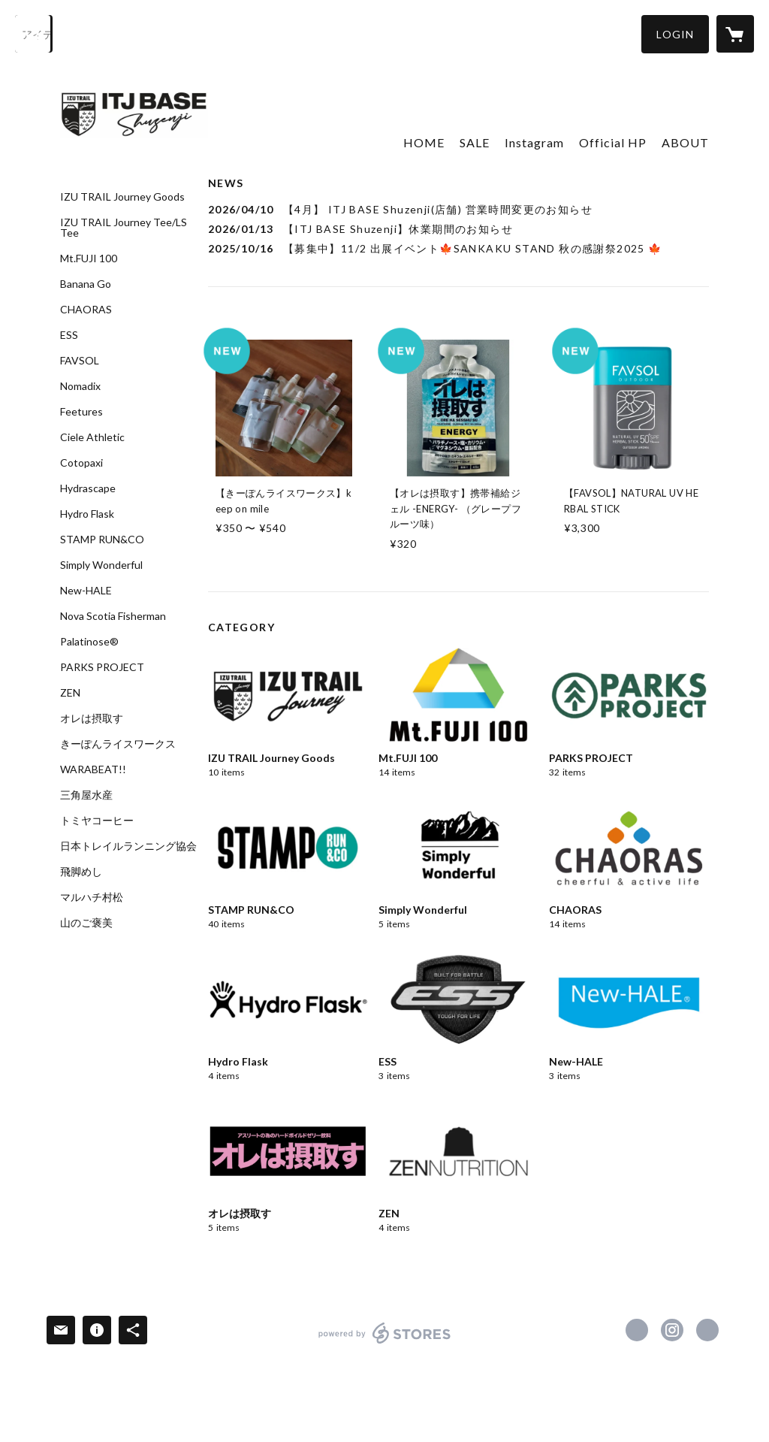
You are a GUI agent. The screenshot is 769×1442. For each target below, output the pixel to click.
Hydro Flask (87, 514)
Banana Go (85, 284)
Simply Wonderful (101, 565)
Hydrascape (88, 488)
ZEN (70, 693)
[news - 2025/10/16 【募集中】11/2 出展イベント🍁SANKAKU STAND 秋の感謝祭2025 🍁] (458, 248)
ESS (69, 335)
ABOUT (685, 142)
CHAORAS (86, 309)
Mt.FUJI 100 (88, 258)
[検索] (34, 34)
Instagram (534, 142)
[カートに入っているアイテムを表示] (735, 34)
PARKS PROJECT (102, 667)
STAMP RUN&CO (102, 539)
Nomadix (80, 386)
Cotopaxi (81, 463)
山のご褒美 (86, 922)
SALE (475, 142)
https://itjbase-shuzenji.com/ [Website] (707, 1330)
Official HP (613, 142)
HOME (424, 142)
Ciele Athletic (92, 437)
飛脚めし (81, 871)
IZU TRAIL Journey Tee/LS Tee (123, 227)
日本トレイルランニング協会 (128, 846)
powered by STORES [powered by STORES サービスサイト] (384, 1343)
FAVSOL (79, 360)
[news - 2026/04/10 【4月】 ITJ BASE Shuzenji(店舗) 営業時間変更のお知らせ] (458, 209)
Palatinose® (89, 641)
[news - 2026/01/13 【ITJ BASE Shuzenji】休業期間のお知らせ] (458, 229)
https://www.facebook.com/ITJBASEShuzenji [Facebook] (637, 1330)
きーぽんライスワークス (118, 744)
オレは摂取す (91, 718)
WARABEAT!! (93, 769)
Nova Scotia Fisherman (113, 616)
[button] (675, 34)
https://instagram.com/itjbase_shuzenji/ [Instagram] (672, 1330)
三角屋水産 (86, 795)
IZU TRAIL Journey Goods (122, 197)
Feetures (81, 412)
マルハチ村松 (91, 897)
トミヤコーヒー (97, 820)
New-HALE (86, 590)
